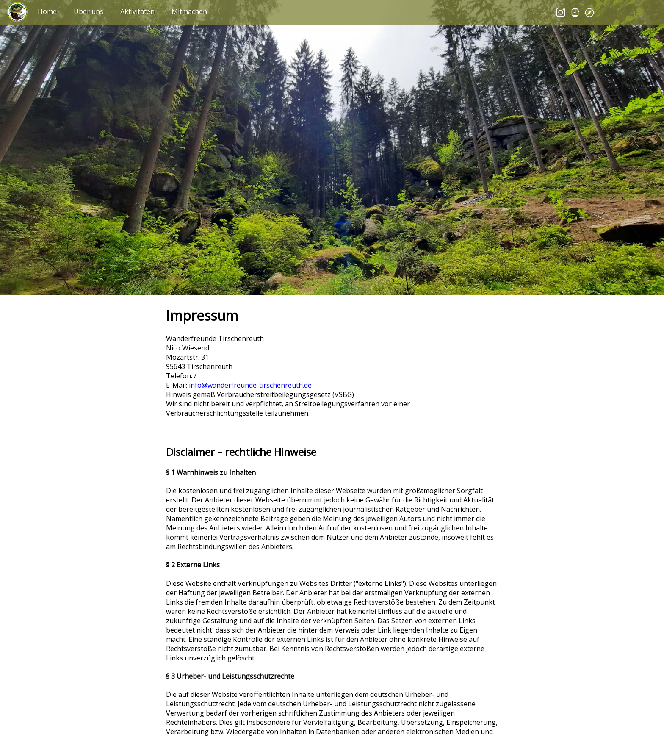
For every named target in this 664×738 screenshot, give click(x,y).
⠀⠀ (12, 6)
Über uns (88, 11)
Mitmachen (189, 11)
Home (47, 11)
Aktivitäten (137, 11)
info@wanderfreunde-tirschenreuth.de (250, 385)
